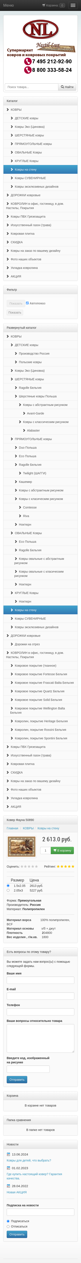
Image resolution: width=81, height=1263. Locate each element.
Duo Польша (25, 447)
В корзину (62, 850)
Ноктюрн (22, 524)
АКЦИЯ (13, 276)
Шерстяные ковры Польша (35, 396)
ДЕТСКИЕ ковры (24, 118)
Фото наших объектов (23, 259)
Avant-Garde (33, 413)
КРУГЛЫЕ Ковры (24, 161)
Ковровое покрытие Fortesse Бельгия (38, 674)
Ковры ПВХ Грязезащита (25, 216)
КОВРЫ (14, 109)
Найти (67, 87)
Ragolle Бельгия (27, 387)
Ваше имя (14, 973)
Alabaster (31, 430)
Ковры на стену (23, 169)
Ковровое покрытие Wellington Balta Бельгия (37, 710)
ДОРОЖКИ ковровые (23, 195)
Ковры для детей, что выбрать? (29, 1160)
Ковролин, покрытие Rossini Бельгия (38, 729)
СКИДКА (14, 242)
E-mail (11, 989)
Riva (23, 516)
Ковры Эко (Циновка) (27, 126)
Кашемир (23, 481)
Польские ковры (28, 362)
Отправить (17, 1079)
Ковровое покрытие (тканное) (33, 665)
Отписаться (17, 1226)
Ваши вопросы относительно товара (34, 1021)
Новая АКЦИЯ (17, 1192)
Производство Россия (31, 353)
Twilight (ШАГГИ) (32, 473)
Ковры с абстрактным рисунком (42, 405)
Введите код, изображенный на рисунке (28, 1060)
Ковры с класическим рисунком (38, 499)
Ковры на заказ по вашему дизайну (33, 250)
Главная (12, 828)
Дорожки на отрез (25, 644)
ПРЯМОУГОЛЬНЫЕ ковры (31, 144)
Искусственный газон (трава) (28, 225)
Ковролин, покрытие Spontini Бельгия (38, 738)
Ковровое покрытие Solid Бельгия (36, 700)
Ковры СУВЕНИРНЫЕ (28, 178)
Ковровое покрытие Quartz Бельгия (37, 691)
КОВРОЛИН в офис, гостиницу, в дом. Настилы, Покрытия (35, 206)
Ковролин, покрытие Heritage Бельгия (39, 721)
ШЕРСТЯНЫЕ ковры (27, 135)
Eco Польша (25, 456)
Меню (8, 5)
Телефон (13, 1005)
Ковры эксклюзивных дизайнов (34, 186)
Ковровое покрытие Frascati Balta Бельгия (42, 682)
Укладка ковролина (22, 268)
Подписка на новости (23, 1205)
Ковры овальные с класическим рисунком (39, 574)
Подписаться (18, 1221)
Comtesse (27, 507)
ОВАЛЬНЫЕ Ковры (26, 152)
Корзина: (53, 5)
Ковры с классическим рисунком (43, 422)
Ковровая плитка (20, 233)
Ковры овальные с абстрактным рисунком (39, 561)
